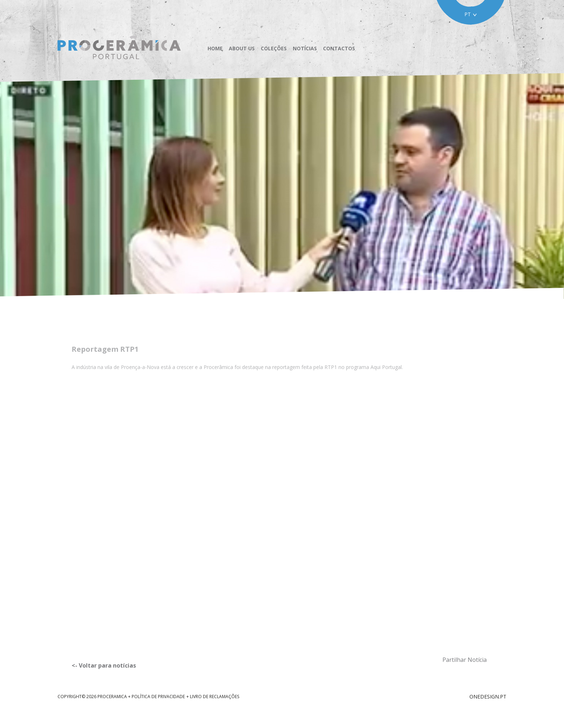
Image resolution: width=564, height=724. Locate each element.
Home (215, 48)
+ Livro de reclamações (212, 696)
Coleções (274, 48)
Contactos (339, 48)
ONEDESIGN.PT (487, 696)
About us (242, 48)
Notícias (305, 48)
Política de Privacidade (158, 696)
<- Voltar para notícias (104, 665)
